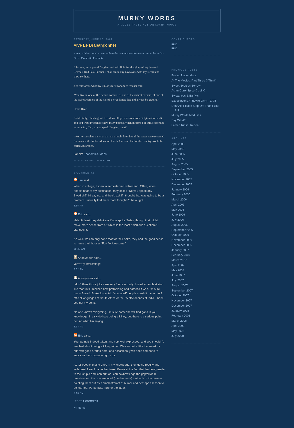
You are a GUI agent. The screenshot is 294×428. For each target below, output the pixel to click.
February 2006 (181, 194)
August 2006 (180, 224)
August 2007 (180, 285)
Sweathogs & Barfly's (185, 95)
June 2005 (178, 154)
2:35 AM (79, 205)
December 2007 (182, 305)
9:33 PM (105, 160)
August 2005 (180, 164)
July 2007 (178, 280)
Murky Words (147, 18)
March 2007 (179, 260)
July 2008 (178, 335)
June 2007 (178, 275)
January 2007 (180, 250)
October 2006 (180, 234)
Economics (91, 154)
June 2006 (178, 214)
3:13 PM (79, 326)
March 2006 (179, 199)
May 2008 (178, 331)
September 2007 (182, 290)
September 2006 (182, 230)
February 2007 (181, 255)
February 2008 (181, 315)
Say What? (179, 120)
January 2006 (180, 189)
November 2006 (182, 240)
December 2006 (182, 245)
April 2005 (178, 144)
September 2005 (182, 169)
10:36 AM (79, 249)
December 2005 (182, 184)
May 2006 (178, 209)
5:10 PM (79, 393)
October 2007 (180, 295)
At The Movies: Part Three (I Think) (194, 80)
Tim (80, 180)
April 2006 (178, 204)
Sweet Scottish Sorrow (186, 85)
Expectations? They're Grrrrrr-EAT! (194, 100)
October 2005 (180, 174)
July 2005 (178, 159)
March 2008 (179, 320)
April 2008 (178, 325)
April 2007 (178, 265)
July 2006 (178, 219)
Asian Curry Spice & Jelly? (189, 90)
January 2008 (180, 310)
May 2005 (178, 149)
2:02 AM (79, 269)
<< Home (80, 407)
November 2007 (182, 300)
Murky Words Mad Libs (186, 115)
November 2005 (182, 179)
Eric (80, 214)
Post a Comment (86, 401)
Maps (103, 154)
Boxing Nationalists (184, 75)
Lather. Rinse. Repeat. (186, 125)
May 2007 (178, 270)
